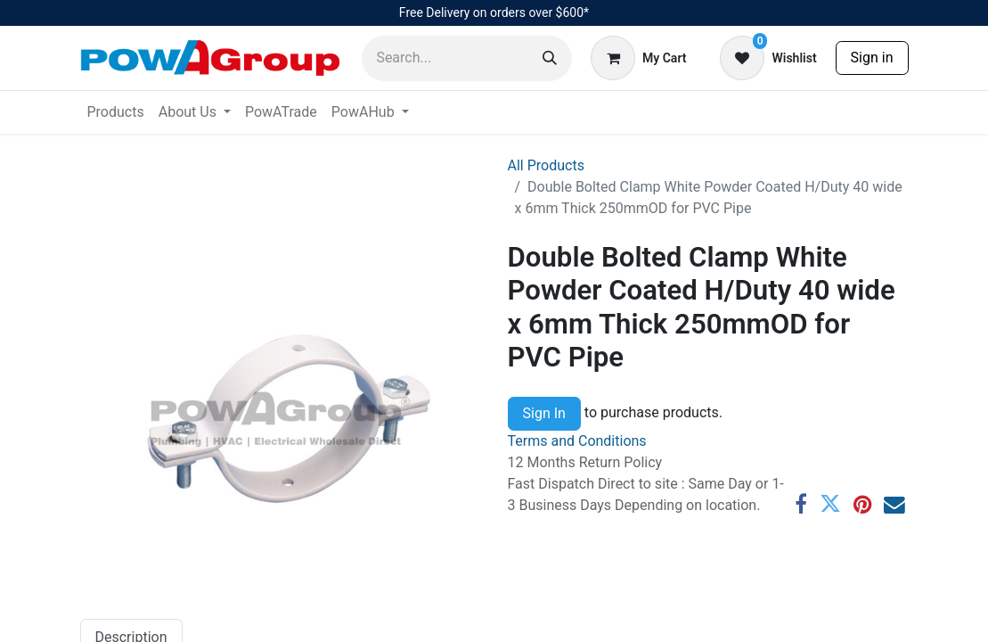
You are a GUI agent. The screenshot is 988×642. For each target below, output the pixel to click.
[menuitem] (115, 112)
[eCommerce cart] (638, 57)
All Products (546, 165)
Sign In (544, 413)
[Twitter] (830, 504)
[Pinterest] (862, 504)
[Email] (894, 504)
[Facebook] (801, 504)
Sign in (872, 57)
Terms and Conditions (577, 440)
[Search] (549, 58)
